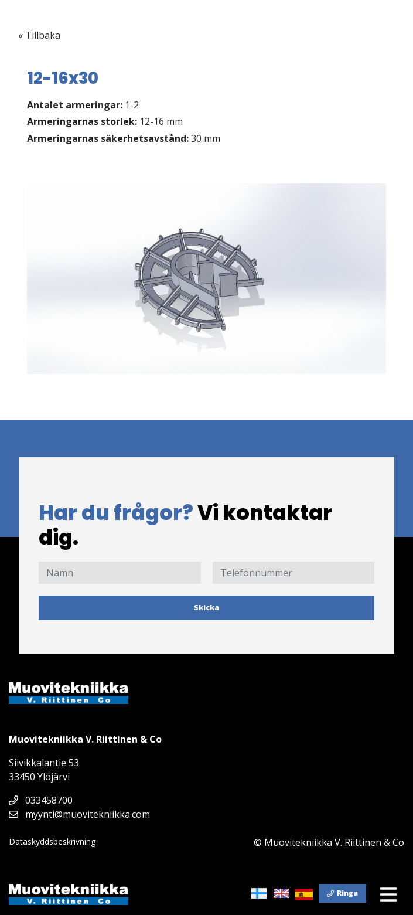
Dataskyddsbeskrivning (52, 841)
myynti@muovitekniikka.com (79, 814)
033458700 (41, 800)
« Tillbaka (39, 35)
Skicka (206, 608)
